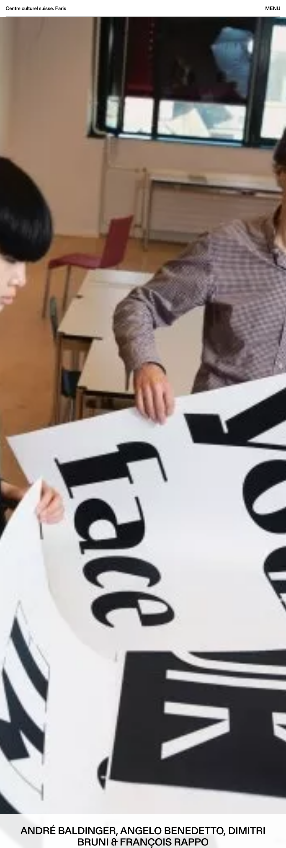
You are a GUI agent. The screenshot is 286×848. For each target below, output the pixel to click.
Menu (272, 8)
